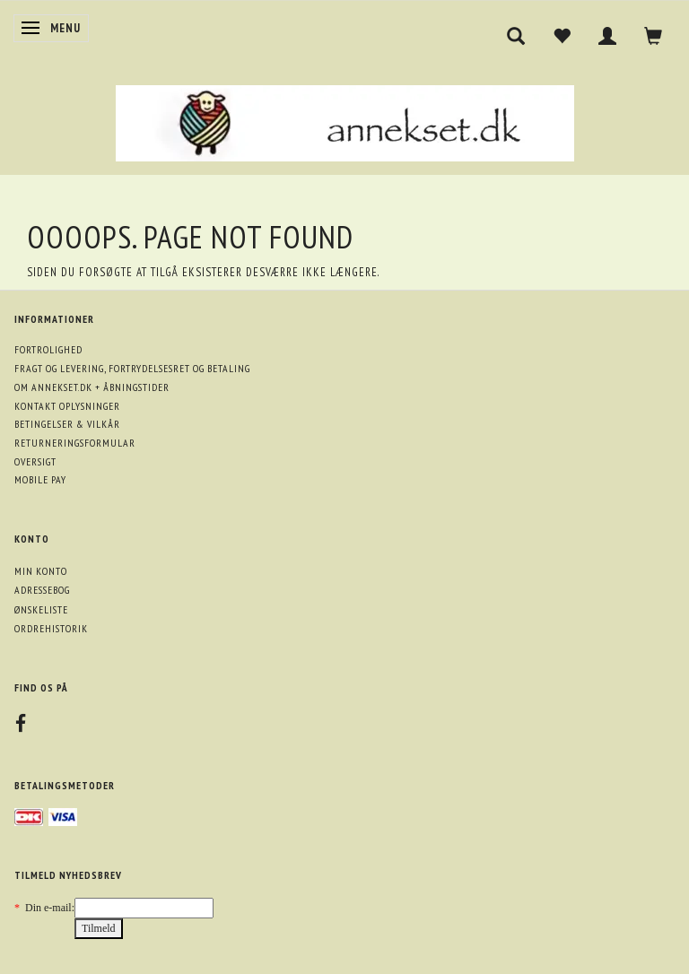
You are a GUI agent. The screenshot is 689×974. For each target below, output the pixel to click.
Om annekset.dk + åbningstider (92, 387)
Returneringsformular (74, 442)
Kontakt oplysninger (67, 406)
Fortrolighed (48, 349)
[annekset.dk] (345, 120)
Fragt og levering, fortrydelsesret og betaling (132, 368)
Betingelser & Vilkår (67, 423)
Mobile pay (40, 479)
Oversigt (35, 461)
